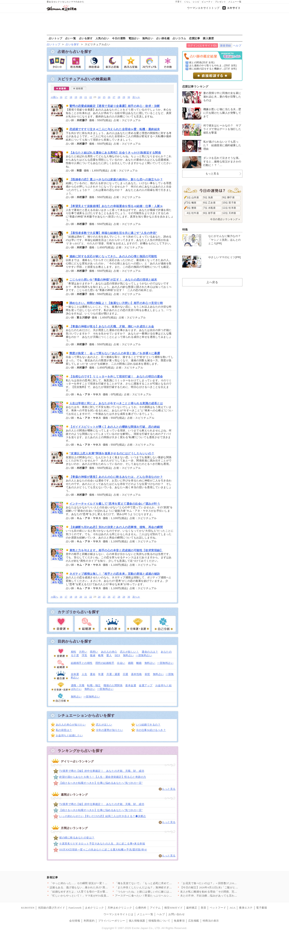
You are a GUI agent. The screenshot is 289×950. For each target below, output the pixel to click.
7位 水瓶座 (210, 207)
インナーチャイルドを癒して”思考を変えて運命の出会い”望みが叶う (114, 503)
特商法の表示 (211, 920)
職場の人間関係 (113, 685)
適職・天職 (77, 685)
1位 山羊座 (193, 197)
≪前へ (54, 97)
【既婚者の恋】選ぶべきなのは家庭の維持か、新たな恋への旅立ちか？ (116, 179)
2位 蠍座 (191, 202)
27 (114, 97)
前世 (147, 674)
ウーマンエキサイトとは (118, 914)
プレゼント (220, 2)
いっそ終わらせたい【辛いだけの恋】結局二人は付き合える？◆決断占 (102, 816)
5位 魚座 (208, 197)
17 (66, 97)
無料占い (147, 38)
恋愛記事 (194, 38)
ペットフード (218, 907)
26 (109, 97)
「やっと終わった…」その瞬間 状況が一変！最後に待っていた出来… (92, 883)
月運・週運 (113, 674)
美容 (203, 907)
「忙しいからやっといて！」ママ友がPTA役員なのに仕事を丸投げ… (91, 895)
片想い (83, 651)
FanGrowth (75, 907)
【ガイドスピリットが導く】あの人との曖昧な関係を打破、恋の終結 (114, 426)
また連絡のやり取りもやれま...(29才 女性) (213, 65)
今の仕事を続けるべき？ (151, 730)
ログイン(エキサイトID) (202, 45)
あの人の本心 (109, 651)
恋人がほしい (104, 724)
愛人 (109, 655)
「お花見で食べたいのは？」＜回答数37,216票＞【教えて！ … (218, 883)
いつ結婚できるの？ (148, 724)
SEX (117, 655)
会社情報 (74, 920)
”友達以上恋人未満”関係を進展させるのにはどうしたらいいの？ (111, 453)
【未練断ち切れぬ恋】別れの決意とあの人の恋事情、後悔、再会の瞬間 (116, 527)
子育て (178, 2)
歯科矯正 (191, 907)
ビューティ (207, 2)
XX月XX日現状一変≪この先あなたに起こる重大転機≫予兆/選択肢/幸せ (103, 849)
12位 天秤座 (229, 213)
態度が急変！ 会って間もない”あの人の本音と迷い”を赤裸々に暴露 (114, 353)
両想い (94, 651)
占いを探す (86, 38)
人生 (84, 674)
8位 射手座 (210, 213)
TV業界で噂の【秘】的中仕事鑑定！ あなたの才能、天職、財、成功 (101, 770)
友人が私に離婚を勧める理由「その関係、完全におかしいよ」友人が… (223, 891)
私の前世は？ (64, 730)
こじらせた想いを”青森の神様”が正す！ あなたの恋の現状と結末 (113, 279)
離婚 (139, 662)
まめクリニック (94, 907)
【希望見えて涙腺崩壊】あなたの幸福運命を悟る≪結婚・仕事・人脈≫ (116, 206)
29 (124, 97)
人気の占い (102, 38)
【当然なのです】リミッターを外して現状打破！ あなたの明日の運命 (116, 376)
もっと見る (169, 788)
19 (76, 97)
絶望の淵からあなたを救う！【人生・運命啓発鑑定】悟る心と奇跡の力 (102, 776)
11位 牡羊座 (229, 207)
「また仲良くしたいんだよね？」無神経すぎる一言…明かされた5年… (157, 887)
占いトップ (55, 38)
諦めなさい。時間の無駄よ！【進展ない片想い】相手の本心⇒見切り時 (116, 303)
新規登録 (225, 45)
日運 (125, 674)
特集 (185, 229)
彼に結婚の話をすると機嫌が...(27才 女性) (213, 68)
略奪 (101, 655)
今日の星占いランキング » (225, 219)
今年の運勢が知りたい (109, 730)
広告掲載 (193, 920)
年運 (101, 674)
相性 (73, 651)
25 (104, 97)
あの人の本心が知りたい (71, 724)
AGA (233, 907)
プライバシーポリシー (111, 920)
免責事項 (179, 920)
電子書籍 (261, 907)
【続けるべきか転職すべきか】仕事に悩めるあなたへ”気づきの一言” (100, 782)
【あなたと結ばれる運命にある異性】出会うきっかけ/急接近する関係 (115, 152)
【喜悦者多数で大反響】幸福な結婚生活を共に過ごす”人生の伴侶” (113, 232)
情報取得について (159, 920)
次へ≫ (136, 97)
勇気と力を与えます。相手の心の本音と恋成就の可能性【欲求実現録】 (116, 550)
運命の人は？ (150, 651)
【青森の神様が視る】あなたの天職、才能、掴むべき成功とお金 (111, 326)
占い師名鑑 (163, 38)
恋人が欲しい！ (129, 651)
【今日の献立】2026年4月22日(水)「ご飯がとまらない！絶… (217, 887)
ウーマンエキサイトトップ (203, 7)
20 (80, 97)
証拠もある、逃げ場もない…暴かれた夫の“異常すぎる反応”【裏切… (92, 887)
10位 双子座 (229, 202)
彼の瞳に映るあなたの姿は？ (77, 837)
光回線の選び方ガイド (51, 907)
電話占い (133, 38)
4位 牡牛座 (193, 213)
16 (61, 97)
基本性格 (136, 674)
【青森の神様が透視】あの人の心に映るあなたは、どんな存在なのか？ (116, 476)
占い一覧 (70, 38)
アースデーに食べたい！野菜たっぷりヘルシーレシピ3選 (149, 895)
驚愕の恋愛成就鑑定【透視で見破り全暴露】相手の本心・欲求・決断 (114, 106)
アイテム (155, 907)
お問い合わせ (176, 914)
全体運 (75, 674)
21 (85, 97)
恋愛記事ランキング (195, 86)
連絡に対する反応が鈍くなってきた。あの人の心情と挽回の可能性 (113, 256)
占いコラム (179, 38)
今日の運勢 (119, 38)
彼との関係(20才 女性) (202, 62)
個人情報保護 (137, 920)
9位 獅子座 (229, 197)
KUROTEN (28, 907)
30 (128, 97)
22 (90, 97)
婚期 (130, 662)
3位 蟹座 (191, 207)
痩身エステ (246, 907)
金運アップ (146, 685)
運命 (92, 674)
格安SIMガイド (173, 907)
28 (119, 97)
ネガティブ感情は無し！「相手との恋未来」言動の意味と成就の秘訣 (114, 573)
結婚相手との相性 (82, 662)
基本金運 (130, 685)
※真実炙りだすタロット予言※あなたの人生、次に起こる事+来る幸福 (102, 843)
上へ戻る (212, 282)
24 (99, 97)
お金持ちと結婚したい (69, 735)
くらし (187, 2)
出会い (121, 662)
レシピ (196, 2)
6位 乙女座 (210, 202)
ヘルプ (237, 45)
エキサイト (234, 7)
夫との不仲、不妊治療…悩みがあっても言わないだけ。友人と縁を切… (223, 895)
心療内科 (140, 907)
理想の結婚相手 (104, 662)
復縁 (92, 655)
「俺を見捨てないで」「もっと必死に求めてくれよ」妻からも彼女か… (158, 883)
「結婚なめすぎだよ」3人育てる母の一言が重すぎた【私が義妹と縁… (92, 891)
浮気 (84, 655)
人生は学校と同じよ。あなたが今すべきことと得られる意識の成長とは (116, 403)
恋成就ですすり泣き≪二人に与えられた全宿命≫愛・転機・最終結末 (114, 129)
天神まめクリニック (120, 907)
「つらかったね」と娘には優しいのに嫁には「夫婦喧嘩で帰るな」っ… (158, 891)
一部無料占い (144, 655)
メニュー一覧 (234, 2)
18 (71, 97)
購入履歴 (208, 38)
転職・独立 (94, 685)
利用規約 (89, 920)
